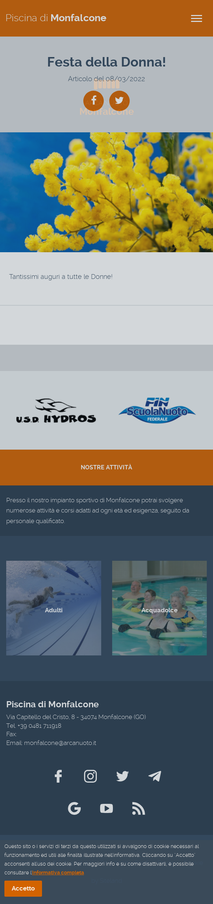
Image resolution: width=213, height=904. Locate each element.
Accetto (23, 889)
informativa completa (58, 874)
